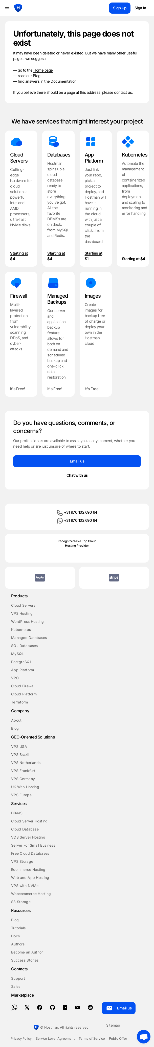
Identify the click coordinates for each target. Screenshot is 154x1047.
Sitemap (113, 1025)
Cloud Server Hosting (29, 821)
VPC (15, 678)
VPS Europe (21, 795)
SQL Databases (24, 645)
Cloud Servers (23, 605)
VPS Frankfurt (23, 770)
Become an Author (27, 952)
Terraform (19, 702)
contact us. (123, 92)
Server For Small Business (33, 845)
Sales (15, 986)
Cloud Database (25, 829)
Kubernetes (21, 629)
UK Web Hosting (25, 787)
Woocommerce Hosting (31, 893)
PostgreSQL (21, 662)
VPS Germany (23, 779)
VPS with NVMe (25, 885)
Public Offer (118, 1038)
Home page (43, 70)
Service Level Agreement (55, 1038)
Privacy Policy (21, 1038)
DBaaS (17, 813)
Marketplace (22, 995)
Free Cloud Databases (30, 853)
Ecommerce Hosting (28, 869)
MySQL (17, 654)
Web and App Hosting (30, 877)
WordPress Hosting (27, 621)
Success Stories (24, 960)
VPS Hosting (22, 613)
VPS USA (19, 746)
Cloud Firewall (23, 686)
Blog (36, 75)
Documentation (64, 81)
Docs (15, 936)
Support (18, 978)
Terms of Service (92, 1038)
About (16, 720)
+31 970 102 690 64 (77, 513)
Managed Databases (29, 637)
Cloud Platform (24, 694)
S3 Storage (21, 902)
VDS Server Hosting (28, 837)
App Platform (22, 670)
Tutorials (18, 928)
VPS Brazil (20, 754)
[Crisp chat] (143, 1036)
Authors (18, 944)
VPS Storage (22, 861)
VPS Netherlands (25, 762)
